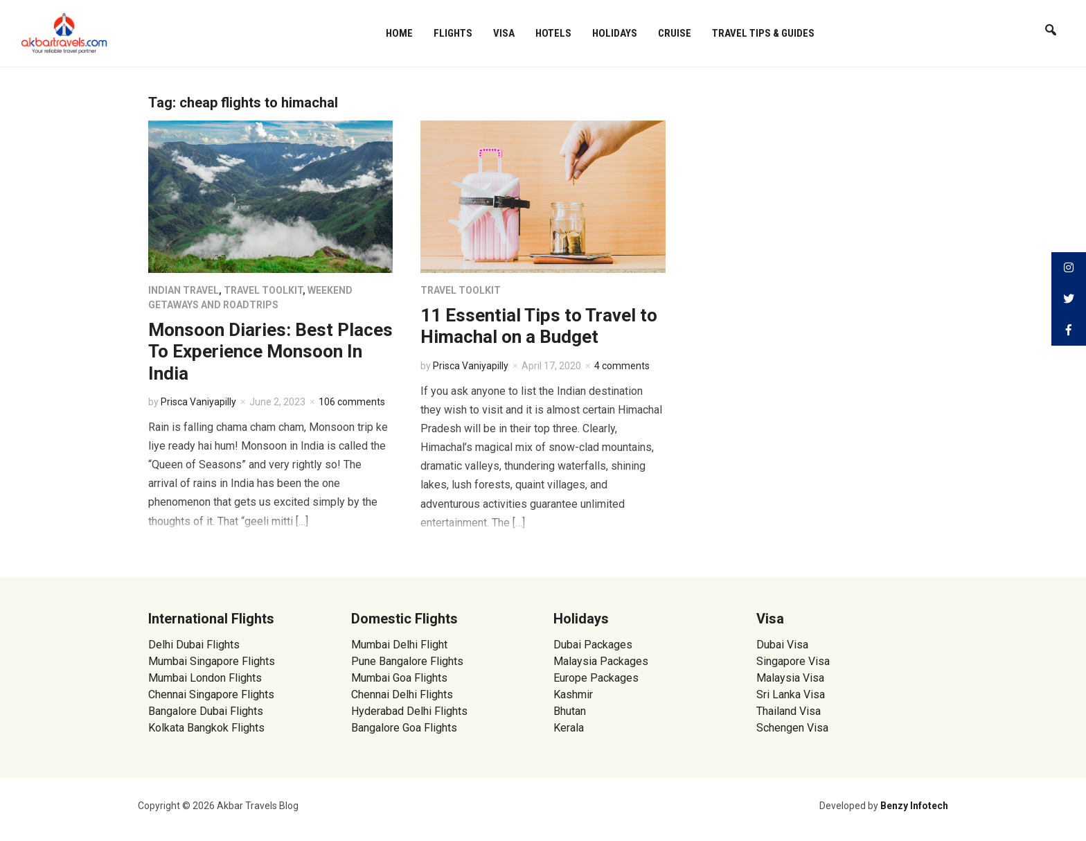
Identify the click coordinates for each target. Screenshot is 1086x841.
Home (399, 33)
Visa (504, 33)
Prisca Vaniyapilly (198, 401)
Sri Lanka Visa (792, 694)
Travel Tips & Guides (763, 33)
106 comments (352, 401)
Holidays (614, 33)
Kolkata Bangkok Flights (206, 727)
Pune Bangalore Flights (407, 661)
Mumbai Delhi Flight (399, 644)
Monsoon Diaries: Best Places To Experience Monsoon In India (270, 351)
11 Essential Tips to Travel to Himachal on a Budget (538, 326)
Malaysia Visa (790, 677)
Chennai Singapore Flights (211, 694)
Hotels (553, 33)
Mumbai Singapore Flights (211, 661)
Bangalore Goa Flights (404, 727)
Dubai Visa (782, 644)
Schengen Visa (792, 727)
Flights (453, 33)
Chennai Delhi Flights (402, 694)
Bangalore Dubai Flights (205, 711)
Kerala (568, 727)
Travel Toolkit (263, 290)
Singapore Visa (793, 661)
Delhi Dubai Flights (194, 644)
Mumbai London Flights (205, 677)
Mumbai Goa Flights (399, 677)
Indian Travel (183, 290)
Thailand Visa (788, 711)
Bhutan (569, 711)
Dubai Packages (592, 644)
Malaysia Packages (600, 661)
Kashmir (573, 694)
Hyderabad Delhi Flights (409, 711)
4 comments (622, 365)
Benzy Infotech (914, 805)
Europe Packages (596, 677)
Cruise (674, 33)
